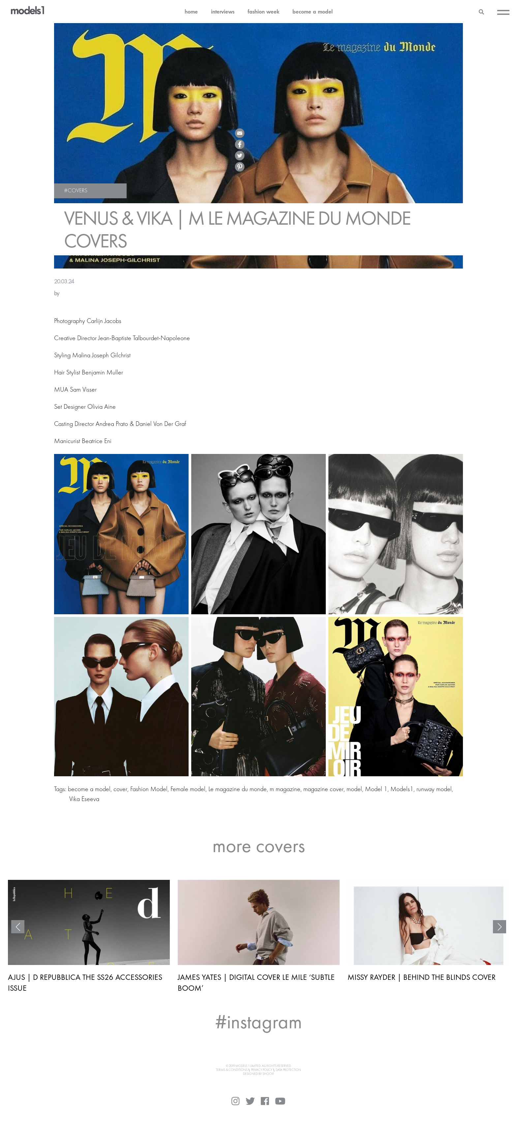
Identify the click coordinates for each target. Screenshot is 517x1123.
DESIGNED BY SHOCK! (258, 1073)
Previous (17, 926)
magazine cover (323, 789)
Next (499, 926)
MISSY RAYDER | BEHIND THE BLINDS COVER (422, 977)
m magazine (285, 789)
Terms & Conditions (232, 1070)
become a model (312, 11)
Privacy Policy (261, 1070)
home (191, 11)
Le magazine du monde (237, 789)
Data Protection (288, 1070)
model (354, 789)
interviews (222, 11)
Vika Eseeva (84, 799)
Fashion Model (148, 789)
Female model (187, 789)
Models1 (401, 789)
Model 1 (376, 789)
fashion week (263, 11)
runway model (434, 789)
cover (120, 789)
